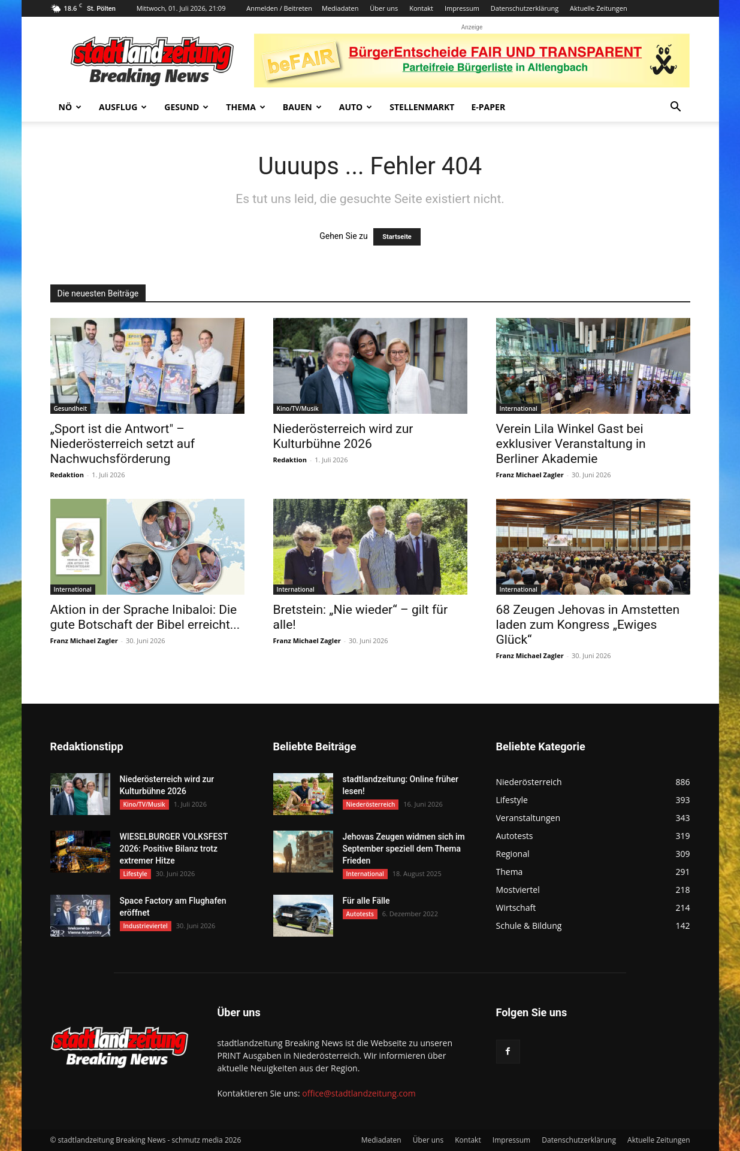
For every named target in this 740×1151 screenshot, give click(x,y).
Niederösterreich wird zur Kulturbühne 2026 (343, 436)
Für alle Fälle (366, 900)
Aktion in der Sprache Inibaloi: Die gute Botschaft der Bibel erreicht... (145, 617)
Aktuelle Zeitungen (598, 8)
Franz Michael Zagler (530, 474)
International (518, 408)
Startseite (397, 237)
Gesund (186, 107)
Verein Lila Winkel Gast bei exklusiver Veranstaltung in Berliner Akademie (571, 444)
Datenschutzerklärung (524, 8)
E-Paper (488, 107)
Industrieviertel (145, 926)
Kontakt (421, 8)
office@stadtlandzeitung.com (358, 1093)
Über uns (384, 8)
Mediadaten (340, 8)
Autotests (360, 914)
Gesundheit (70, 408)
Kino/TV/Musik (298, 408)
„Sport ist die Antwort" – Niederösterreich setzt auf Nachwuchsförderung (122, 444)
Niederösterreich (370, 804)
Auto (356, 107)
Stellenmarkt (421, 107)
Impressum (462, 8)
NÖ (70, 107)
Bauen (302, 107)
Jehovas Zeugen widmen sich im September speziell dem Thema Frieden (404, 848)
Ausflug (123, 107)
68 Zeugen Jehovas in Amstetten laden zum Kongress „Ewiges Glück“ (588, 624)
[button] (676, 108)
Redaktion (67, 474)
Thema (245, 107)
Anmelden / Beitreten (279, 8)
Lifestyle (135, 874)
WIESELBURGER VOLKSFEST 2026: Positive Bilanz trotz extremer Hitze (174, 848)
